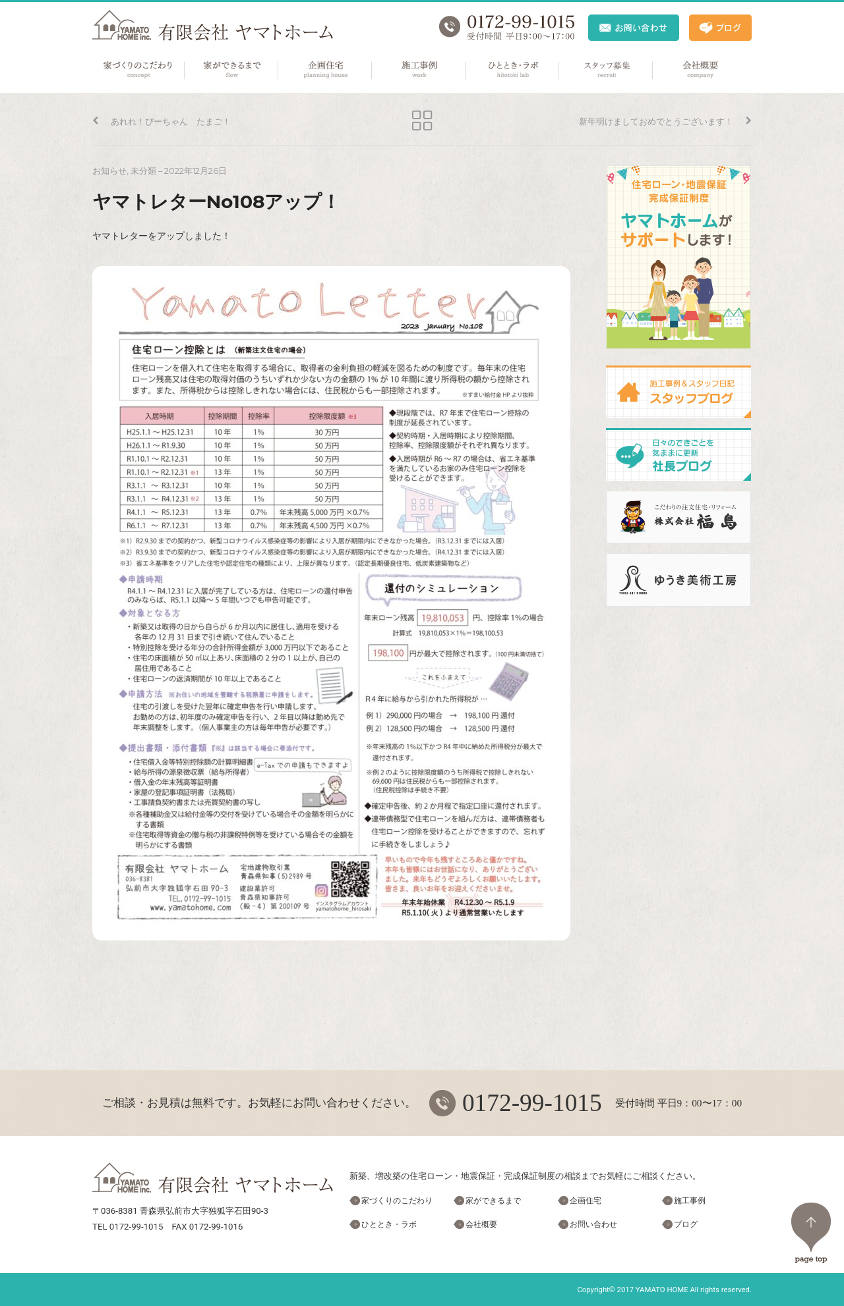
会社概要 (700, 70)
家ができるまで (232, 70)
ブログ (686, 1224)
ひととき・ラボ (513, 70)
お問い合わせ (593, 1224)
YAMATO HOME (662, 1289)
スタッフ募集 (606, 70)
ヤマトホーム (212, 25)
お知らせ (109, 171)
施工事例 (419, 70)
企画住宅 (326, 70)
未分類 (143, 171)
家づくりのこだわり (138, 70)
